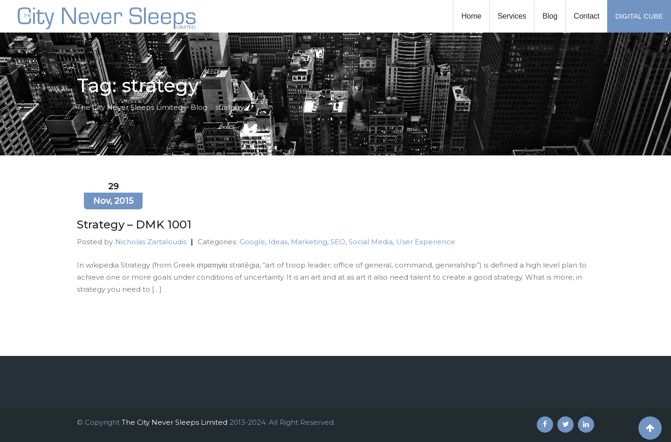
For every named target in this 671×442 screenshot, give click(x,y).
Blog (549, 16)
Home (471, 16)
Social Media (371, 241)
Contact (586, 16)
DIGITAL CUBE (639, 16)
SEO (337, 241)
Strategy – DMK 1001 (134, 224)
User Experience (425, 241)
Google (252, 241)
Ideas (278, 241)
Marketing (309, 241)
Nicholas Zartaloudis (150, 241)
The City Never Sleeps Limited (174, 422)
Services (512, 16)
